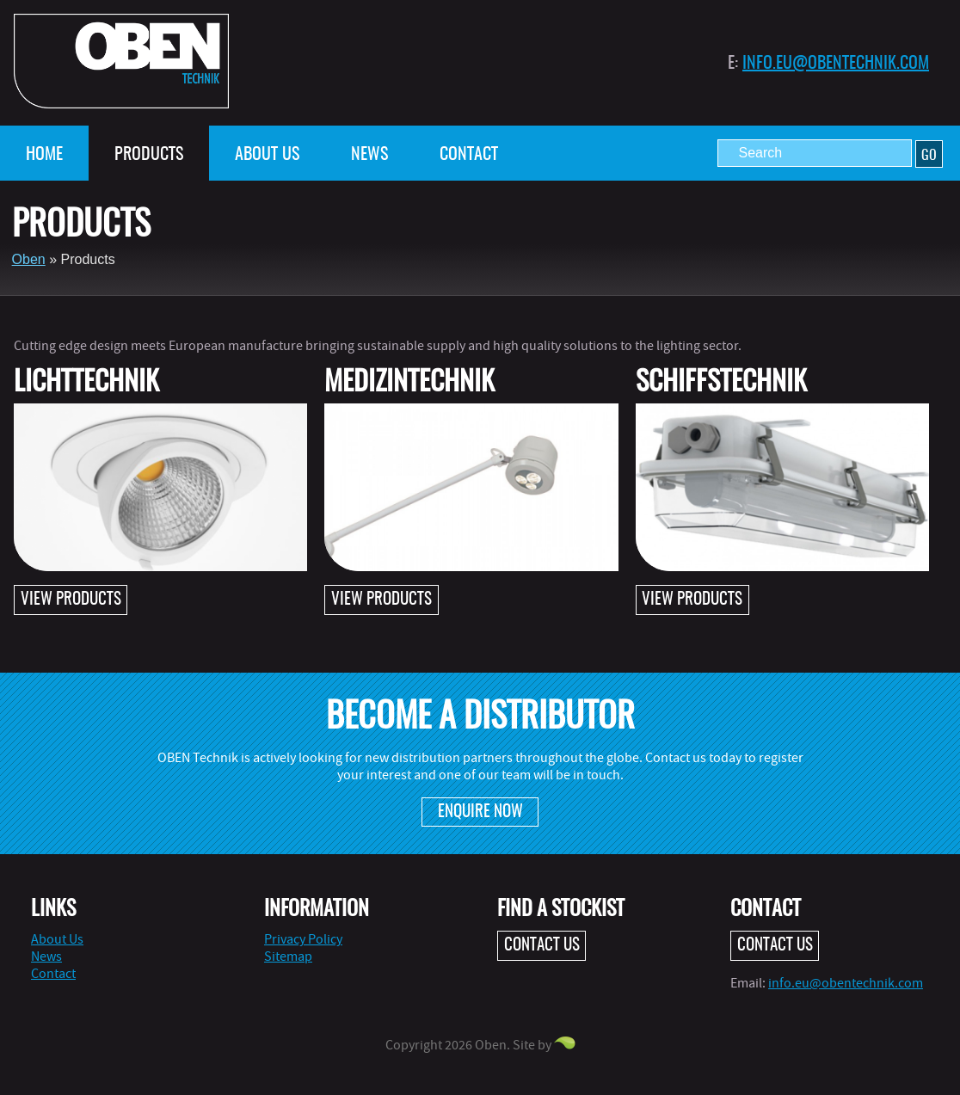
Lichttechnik (86, 383)
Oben (29, 259)
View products (71, 600)
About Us (267, 154)
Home (44, 154)
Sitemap (288, 956)
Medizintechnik (409, 383)
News (369, 154)
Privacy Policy (303, 939)
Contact (469, 154)
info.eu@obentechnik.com (835, 63)
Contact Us (542, 946)
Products (148, 154)
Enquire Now (480, 812)
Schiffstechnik (721, 383)
